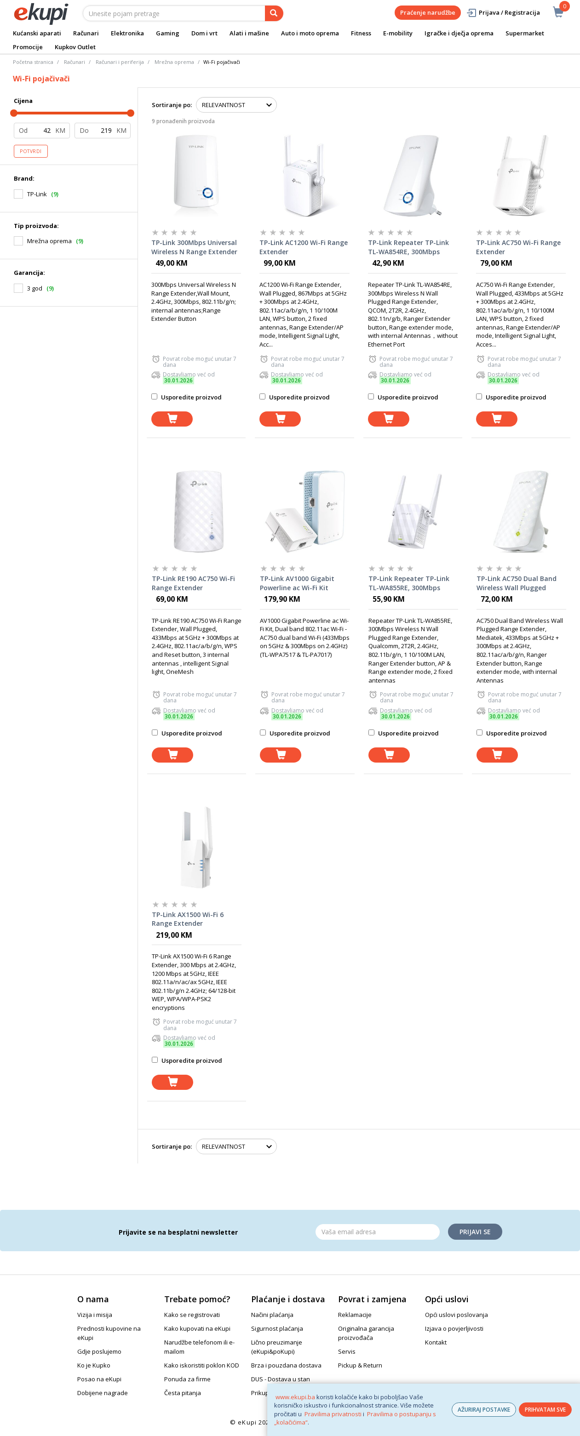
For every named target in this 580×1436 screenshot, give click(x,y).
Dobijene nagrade (102, 1393)
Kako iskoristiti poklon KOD (201, 1365)
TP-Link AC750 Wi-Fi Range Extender (518, 247)
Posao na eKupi (99, 1379)
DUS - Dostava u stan (280, 1379)
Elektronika (127, 33)
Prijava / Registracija (503, 12)
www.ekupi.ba (295, 1397)
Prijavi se (475, 1231)
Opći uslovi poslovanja (456, 1315)
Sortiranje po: (172, 105)
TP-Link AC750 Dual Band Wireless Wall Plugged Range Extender (517, 583)
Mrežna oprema (174, 61)
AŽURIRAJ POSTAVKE (484, 1409)
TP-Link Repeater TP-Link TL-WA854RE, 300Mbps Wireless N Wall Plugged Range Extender (408, 247)
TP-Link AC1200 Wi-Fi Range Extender (303, 247)
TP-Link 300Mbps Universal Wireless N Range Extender (194, 247)
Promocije (28, 47)
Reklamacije (355, 1315)
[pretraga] (274, 13)
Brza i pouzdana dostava (286, 1365)
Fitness (361, 33)
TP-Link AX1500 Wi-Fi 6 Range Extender (188, 919)
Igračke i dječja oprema (459, 33)
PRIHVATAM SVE (545, 1409)
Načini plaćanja (272, 1315)
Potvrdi (31, 151)
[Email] (378, 1232)
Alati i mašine (249, 33)
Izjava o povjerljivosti (454, 1328)
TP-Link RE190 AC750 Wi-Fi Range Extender (193, 583)
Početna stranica (33, 61)
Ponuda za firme (187, 1379)
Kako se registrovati (192, 1315)
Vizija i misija (94, 1315)
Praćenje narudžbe (427, 12)
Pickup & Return (360, 1365)
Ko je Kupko (93, 1365)
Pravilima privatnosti (333, 1414)
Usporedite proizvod (186, 397)
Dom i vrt (204, 33)
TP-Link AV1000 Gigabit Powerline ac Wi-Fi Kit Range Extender (297, 583)
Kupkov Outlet (75, 47)
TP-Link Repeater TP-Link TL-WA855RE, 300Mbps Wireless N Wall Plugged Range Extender (408, 583)
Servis (347, 1351)
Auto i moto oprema (310, 33)
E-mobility (398, 33)
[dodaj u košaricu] (172, 419)
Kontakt (436, 1342)
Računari (86, 33)
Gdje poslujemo (99, 1351)
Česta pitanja (182, 1393)
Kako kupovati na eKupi (197, 1328)
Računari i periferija (120, 61)
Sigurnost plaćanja (277, 1328)
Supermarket (524, 33)
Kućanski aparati (37, 33)
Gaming (167, 33)
